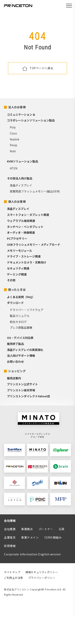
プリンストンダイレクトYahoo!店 (28, 396)
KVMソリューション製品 (22, 161)
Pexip (13, 145)
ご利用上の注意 (13, 578)
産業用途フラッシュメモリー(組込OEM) (35, 191)
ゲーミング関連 (17, 274)
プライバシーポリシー (41, 578)
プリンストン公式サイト (22, 384)
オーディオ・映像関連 (21, 232)
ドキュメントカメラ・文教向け (26, 262)
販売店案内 (14, 378)
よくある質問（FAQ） (21, 297)
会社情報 (10, 521)
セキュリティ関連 (18, 268)
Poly (13, 127)
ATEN (13, 168)
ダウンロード (15, 303)
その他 (11, 280)
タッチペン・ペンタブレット (25, 227)
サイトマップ (12, 572)
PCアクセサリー (17, 238)
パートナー (46, 529)
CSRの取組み (53, 537)
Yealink (14, 139)
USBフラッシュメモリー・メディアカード (33, 244)
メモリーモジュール (19, 250)
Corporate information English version (32, 554)
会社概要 (10, 529)
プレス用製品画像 (21, 328)
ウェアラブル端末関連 (21, 221)
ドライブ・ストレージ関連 (24, 256)
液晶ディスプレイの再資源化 (25, 350)
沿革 (61, 529)
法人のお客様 (17, 107)
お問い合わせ (15, 362)
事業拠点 (27, 529)
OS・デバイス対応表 (20, 338)
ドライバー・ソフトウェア (26, 310)
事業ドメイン (30, 537)
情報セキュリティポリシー (41, 572)
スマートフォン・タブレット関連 (28, 215)
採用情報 (10, 546)
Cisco (13, 133)
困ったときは (17, 289)
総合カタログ (18, 322)
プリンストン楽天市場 (21, 390)
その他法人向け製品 (19, 178)
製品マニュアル (19, 316)
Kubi (13, 151)
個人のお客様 (17, 201)
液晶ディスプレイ (21, 185)
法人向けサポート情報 (21, 356)
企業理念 (10, 537)
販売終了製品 (15, 344)
